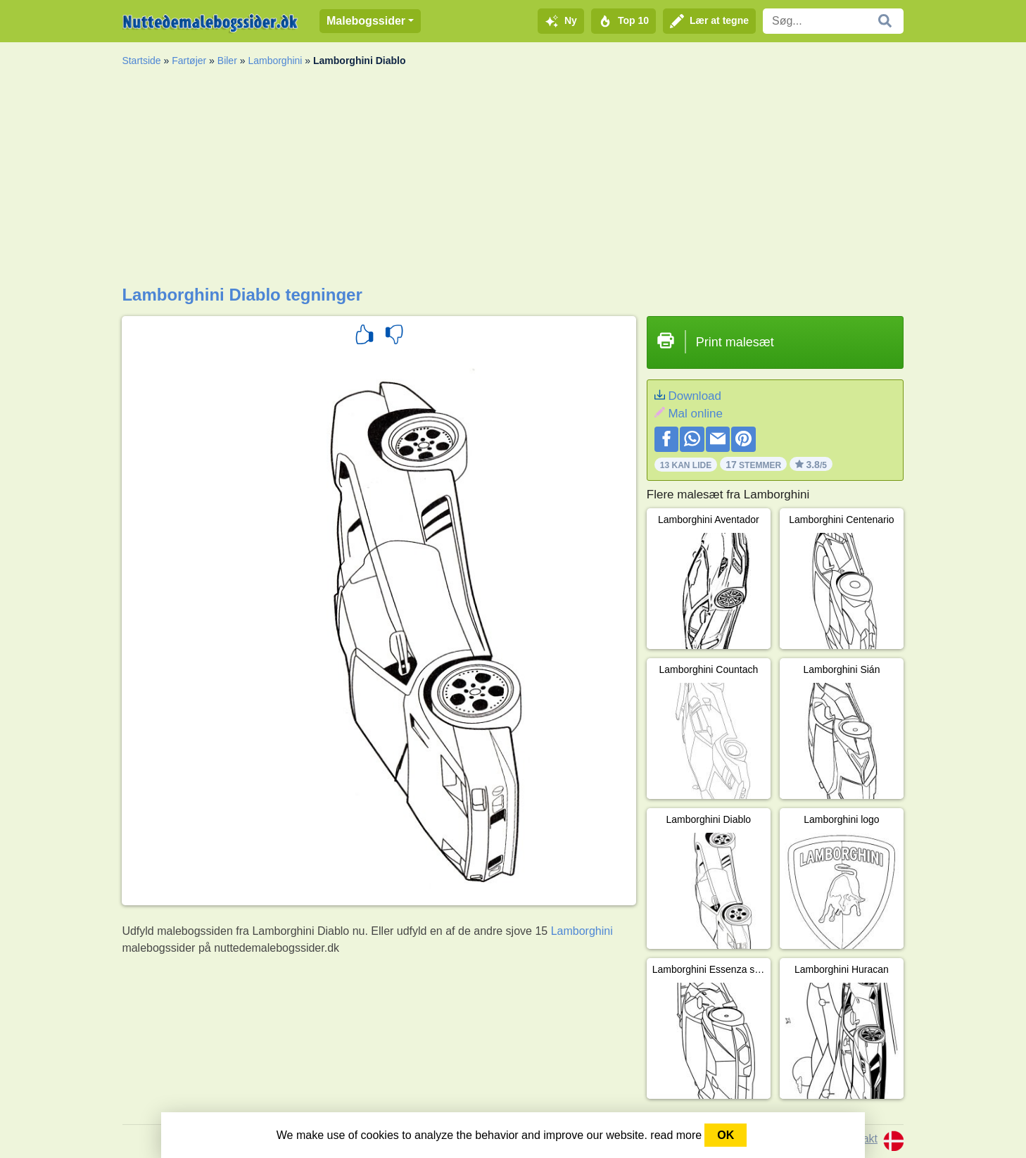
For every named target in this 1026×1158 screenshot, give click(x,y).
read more (676, 1135)
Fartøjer (189, 60)
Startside (141, 60)
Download (694, 396)
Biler (227, 60)
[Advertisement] (513, 179)
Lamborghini (275, 60)
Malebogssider (366, 21)
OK (725, 1135)
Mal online (695, 413)
